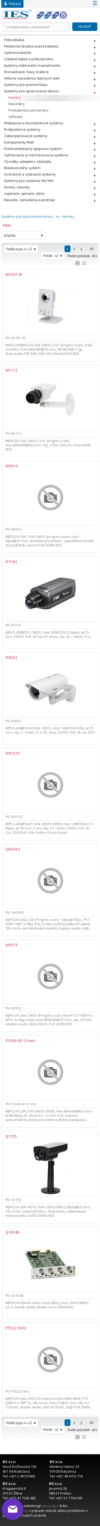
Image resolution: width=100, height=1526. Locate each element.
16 (92, 249)
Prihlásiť (12, 4)
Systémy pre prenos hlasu (25, 85)
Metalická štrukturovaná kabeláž (31, 46)
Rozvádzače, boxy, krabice (26, 72)
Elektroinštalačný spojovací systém (33, 149)
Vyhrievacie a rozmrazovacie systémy (36, 155)
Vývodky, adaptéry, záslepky (27, 162)
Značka (9, 235)
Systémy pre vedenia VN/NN (28, 181)
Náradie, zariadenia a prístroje (29, 200)
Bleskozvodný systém (22, 168)
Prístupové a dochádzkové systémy (33, 123)
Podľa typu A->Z (19, 249)
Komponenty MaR (19, 142)
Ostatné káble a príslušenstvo (28, 59)
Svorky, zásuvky (17, 187)
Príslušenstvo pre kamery (28, 110)
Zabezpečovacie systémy (25, 136)
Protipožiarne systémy (22, 130)
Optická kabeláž (17, 53)
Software (15, 117)
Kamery (14, 98)
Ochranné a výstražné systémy (30, 174)
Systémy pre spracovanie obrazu (31, 91)
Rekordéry (16, 104)
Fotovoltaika (14, 40)
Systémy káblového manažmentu (32, 65)
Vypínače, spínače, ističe (24, 194)
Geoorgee (50, 1505)
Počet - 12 (50, 256)
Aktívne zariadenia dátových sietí (31, 78)
